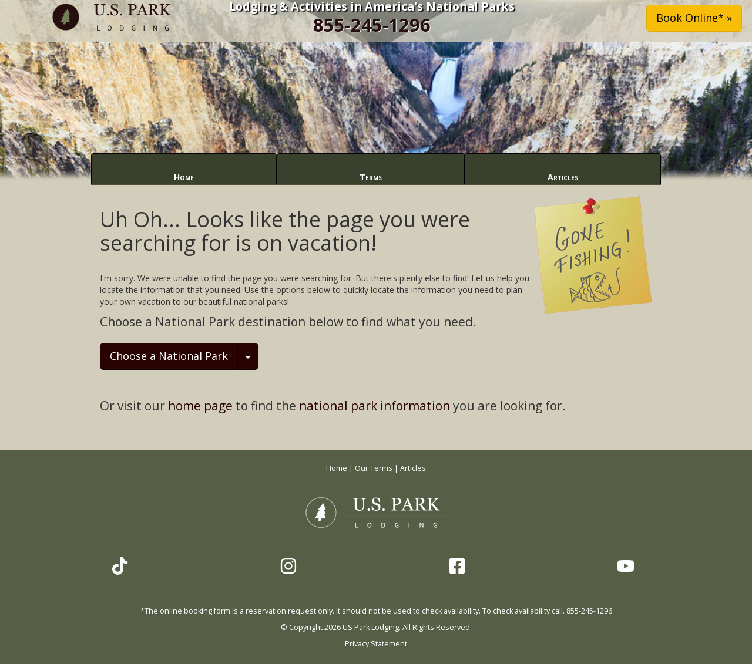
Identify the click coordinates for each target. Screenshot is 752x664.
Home (184, 177)
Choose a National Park (169, 356)
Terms (371, 177)
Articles (563, 177)
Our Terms (373, 468)
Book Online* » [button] (694, 18)
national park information (374, 405)
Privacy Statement (376, 644)
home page (200, 405)
